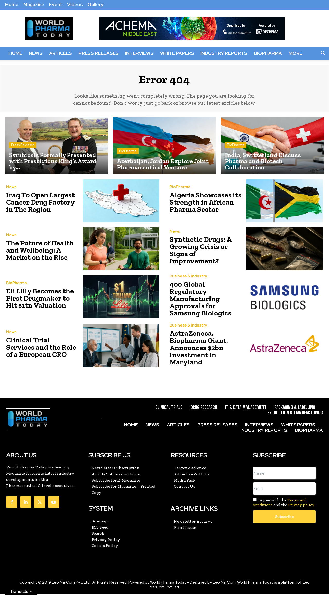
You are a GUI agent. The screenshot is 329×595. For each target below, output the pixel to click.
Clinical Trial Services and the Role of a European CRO (37, 348)
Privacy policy (301, 505)
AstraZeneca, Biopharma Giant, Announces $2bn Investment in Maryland (205, 348)
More (295, 53)
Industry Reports (223, 53)
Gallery (95, 4)
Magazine (33, 4)
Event (55, 4)
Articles (60, 53)
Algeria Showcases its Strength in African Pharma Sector (201, 205)
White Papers (177, 53)
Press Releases (99, 53)
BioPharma (268, 53)
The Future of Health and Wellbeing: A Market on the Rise (42, 253)
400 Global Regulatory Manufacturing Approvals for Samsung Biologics (203, 300)
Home (12, 4)
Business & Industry (188, 284)
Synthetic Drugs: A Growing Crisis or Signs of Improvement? (203, 253)
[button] (323, 53)
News (35, 53)
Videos (75, 4)
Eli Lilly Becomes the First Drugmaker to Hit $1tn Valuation (39, 300)
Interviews (139, 53)
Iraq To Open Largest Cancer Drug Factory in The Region (39, 205)
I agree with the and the (283, 503)
